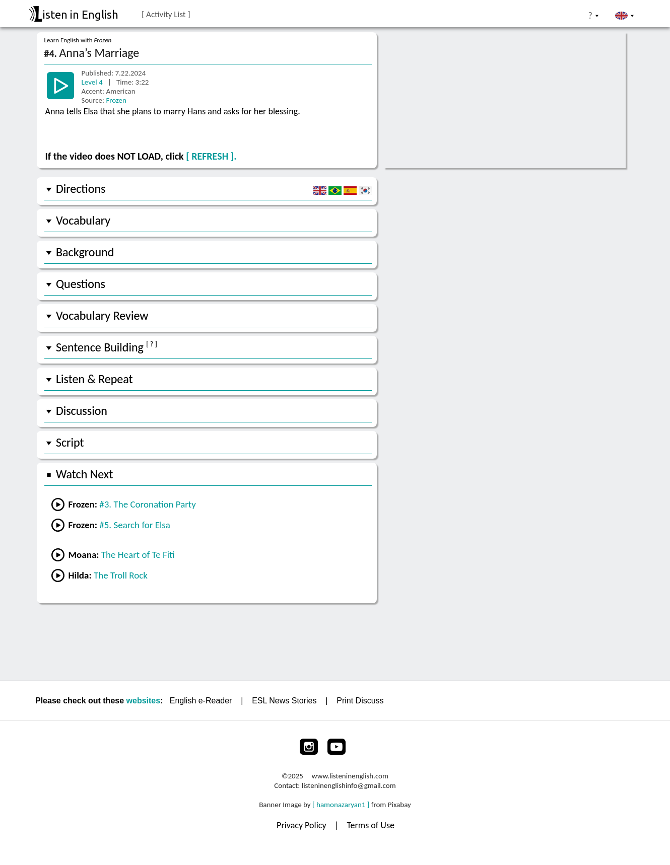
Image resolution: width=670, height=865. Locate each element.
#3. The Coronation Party (147, 504)
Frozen (116, 100)
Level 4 (93, 82)
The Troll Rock (121, 575)
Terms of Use (370, 825)
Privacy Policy (302, 825)
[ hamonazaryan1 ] (340, 804)
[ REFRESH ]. (211, 156)
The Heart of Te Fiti (138, 554)
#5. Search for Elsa (134, 525)
